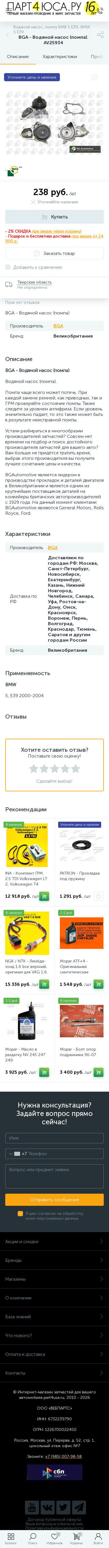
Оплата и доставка (54, 1354)
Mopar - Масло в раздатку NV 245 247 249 (25, 1055)
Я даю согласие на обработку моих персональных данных (54, 1216)
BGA (58, 326)
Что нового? (54, 1335)
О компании (54, 1298)
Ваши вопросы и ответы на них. (54, 1524)
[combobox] (16, 1154)
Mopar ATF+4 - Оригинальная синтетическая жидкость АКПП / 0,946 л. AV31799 (76, 972)
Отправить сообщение (54, 1199)
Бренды (54, 1260)
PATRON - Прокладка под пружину (80, 876)
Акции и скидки (54, 1241)
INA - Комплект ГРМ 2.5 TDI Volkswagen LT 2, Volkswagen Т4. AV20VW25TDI (26, 881)
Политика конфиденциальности (54, 1528)
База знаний (54, 1316)
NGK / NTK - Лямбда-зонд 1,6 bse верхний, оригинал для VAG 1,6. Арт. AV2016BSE (26, 969)
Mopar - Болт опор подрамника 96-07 (78, 1052)
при (76, 236)
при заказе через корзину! (56, 231)
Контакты (54, 1373)
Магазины (54, 1279)
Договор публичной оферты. (55, 1519)
